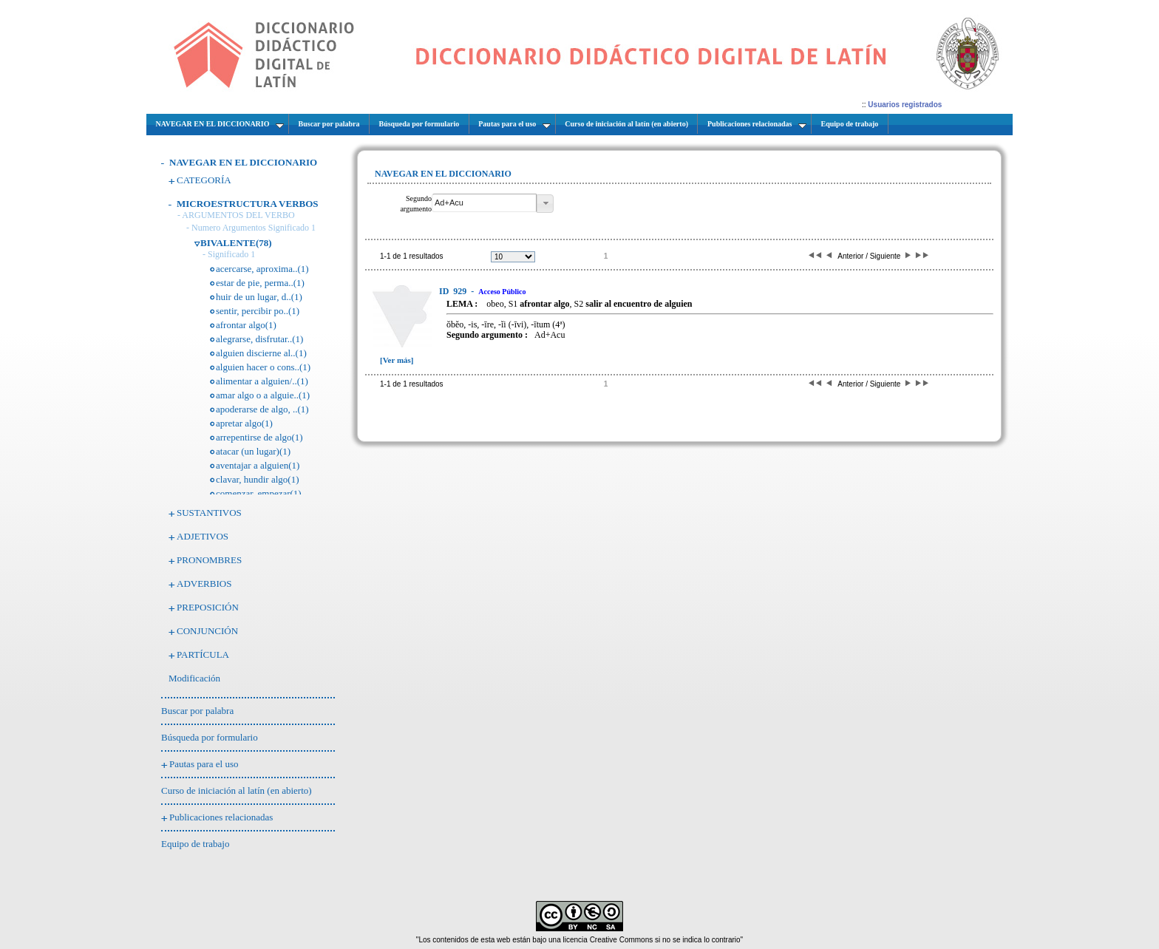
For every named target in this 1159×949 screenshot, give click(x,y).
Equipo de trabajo (195, 843)
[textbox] (484, 203)
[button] (545, 203)
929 (454, 291)
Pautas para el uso (204, 763)
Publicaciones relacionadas (221, 817)
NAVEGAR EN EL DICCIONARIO (243, 162)
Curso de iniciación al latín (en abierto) (236, 790)
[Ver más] (397, 360)
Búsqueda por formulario (209, 737)
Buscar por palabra (197, 710)
